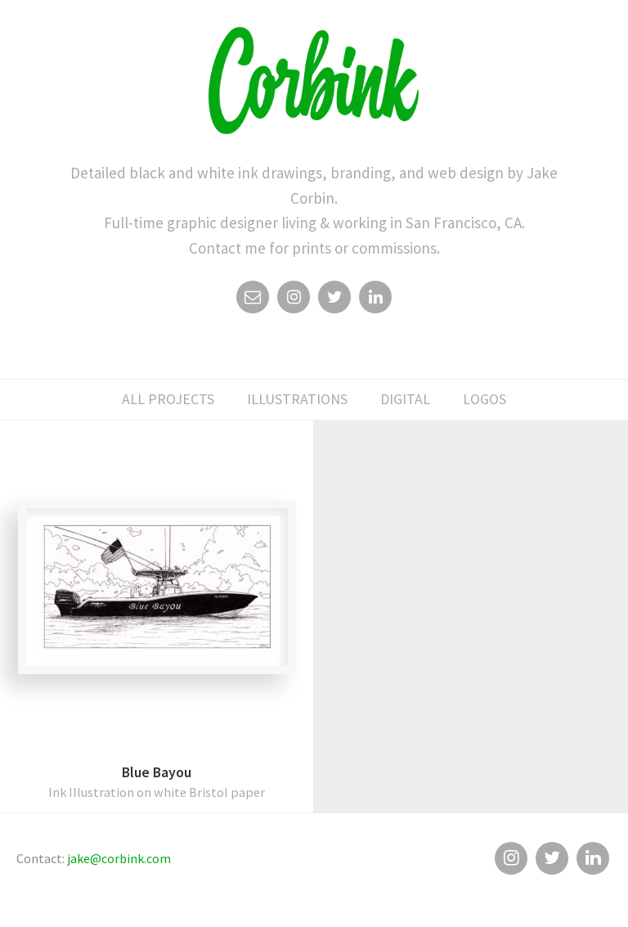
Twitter (334, 301)
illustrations (297, 398)
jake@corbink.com (119, 858)
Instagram (293, 301)
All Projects (168, 398)
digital (405, 398)
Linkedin (375, 301)
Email (252, 301)
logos (484, 398)
